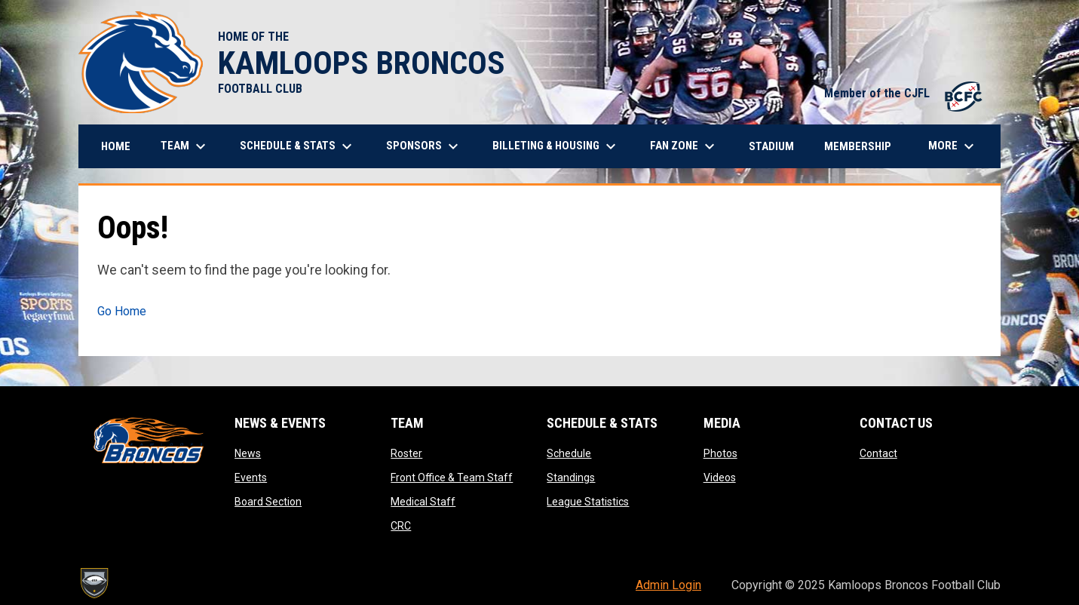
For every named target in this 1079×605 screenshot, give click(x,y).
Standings (571, 477)
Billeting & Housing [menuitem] (556, 146)
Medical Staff (423, 502)
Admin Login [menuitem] (668, 585)
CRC (401, 526)
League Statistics (588, 502)
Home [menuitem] (115, 146)
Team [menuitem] (185, 146)
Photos (720, 453)
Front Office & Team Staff (452, 477)
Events (250, 477)
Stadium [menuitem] (771, 146)
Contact (878, 453)
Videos (719, 477)
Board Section (268, 502)
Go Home (121, 311)
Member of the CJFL (905, 93)
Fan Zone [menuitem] (684, 146)
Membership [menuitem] (857, 146)
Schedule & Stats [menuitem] (298, 146)
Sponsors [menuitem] (424, 146)
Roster (406, 453)
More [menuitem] (953, 146)
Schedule (569, 453)
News (247, 453)
